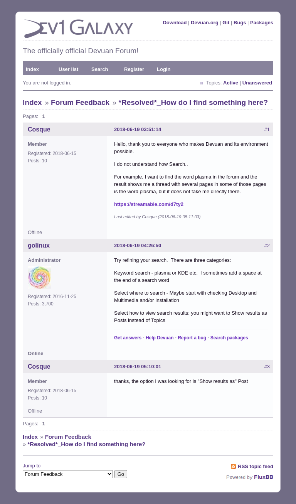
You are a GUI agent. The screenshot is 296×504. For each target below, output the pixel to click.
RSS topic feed (255, 466)
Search (99, 69)
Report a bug (192, 337)
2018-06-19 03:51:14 (137, 129)
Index (32, 69)
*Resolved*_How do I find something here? (193, 102)
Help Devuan (160, 337)
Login (163, 69)
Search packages (229, 337)
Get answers (127, 337)
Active (230, 83)
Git (225, 22)
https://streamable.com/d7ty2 (148, 204)
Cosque (39, 129)
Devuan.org (205, 22)
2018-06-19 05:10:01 (137, 366)
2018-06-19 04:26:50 (137, 245)
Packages (261, 22)
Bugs (240, 22)
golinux (39, 245)
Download (175, 22)
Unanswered (257, 83)
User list (68, 69)
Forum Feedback (80, 102)
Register (134, 69)
